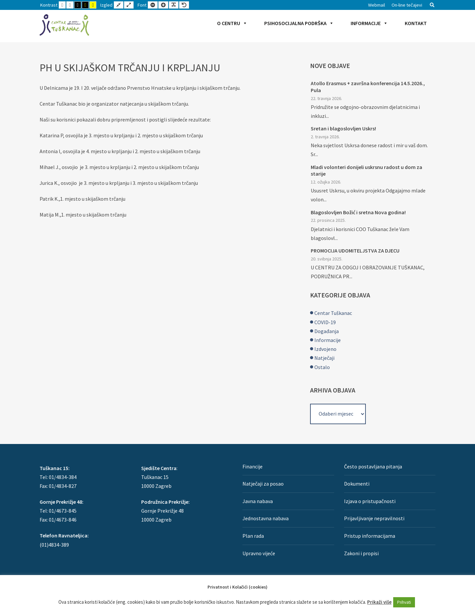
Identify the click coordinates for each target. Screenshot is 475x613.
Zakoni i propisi (361, 553)
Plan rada (253, 535)
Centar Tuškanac (333, 313)
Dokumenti (356, 483)
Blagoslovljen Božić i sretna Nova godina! (358, 212)
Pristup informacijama (369, 535)
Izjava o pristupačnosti (370, 501)
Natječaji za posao (263, 483)
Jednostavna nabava (265, 518)
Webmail (376, 5)
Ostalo (322, 367)
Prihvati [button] (404, 602)
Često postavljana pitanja (373, 466)
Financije (252, 466)
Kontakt (416, 23)
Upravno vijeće (258, 553)
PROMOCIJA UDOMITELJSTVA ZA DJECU (355, 250)
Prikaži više (379, 602)
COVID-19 (325, 322)
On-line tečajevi (407, 5)
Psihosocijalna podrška (299, 23)
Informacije (369, 23)
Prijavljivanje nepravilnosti (374, 518)
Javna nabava (257, 501)
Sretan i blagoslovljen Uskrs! (343, 128)
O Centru (232, 23)
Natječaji (324, 358)
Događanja (326, 331)
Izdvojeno (325, 349)
